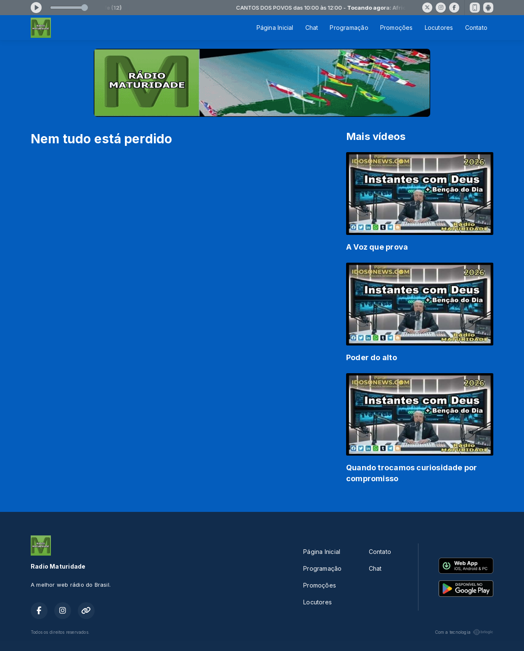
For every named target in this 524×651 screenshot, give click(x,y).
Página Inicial (275, 27)
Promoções (396, 27)
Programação (349, 27)
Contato (476, 27)
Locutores (439, 27)
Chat (311, 27)
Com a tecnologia (464, 632)
